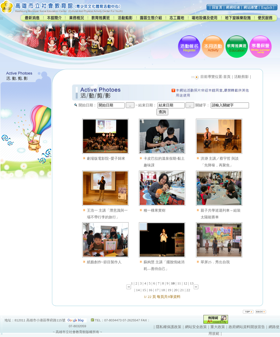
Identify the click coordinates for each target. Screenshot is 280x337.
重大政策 (217, 327)
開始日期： (88, 105)
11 (179, 283)
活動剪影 (241, 77)
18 (163, 290)
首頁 (227, 77)
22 (188, 290)
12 (185, 283)
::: (1, 18)
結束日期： (147, 105)
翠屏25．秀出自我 (215, 262)
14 (138, 290)
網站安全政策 (196, 327)
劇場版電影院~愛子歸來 (106, 158)
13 (191, 283)
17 (156, 290)
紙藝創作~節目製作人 (104, 262)
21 (182, 290)
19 (169, 290)
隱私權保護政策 (168, 327)
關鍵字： (202, 105)
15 (144, 290)
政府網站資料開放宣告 (247, 327)
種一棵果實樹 (154, 210)
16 (150, 290)
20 (175, 290)
